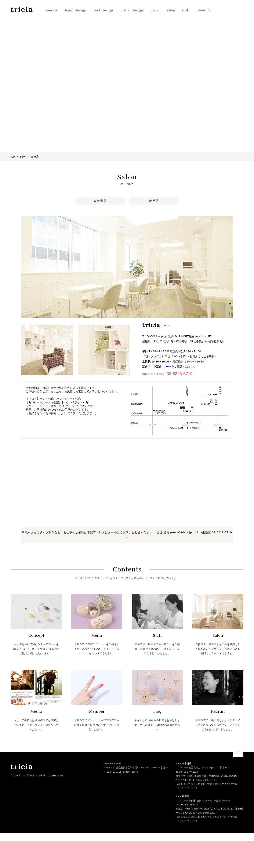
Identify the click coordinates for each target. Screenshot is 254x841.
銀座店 (154, 200)
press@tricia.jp (181, 532)
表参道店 (100, 200)
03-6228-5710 (180, 373)
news (168, 366)
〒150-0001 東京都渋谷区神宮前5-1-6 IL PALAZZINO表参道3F (136, 768)
